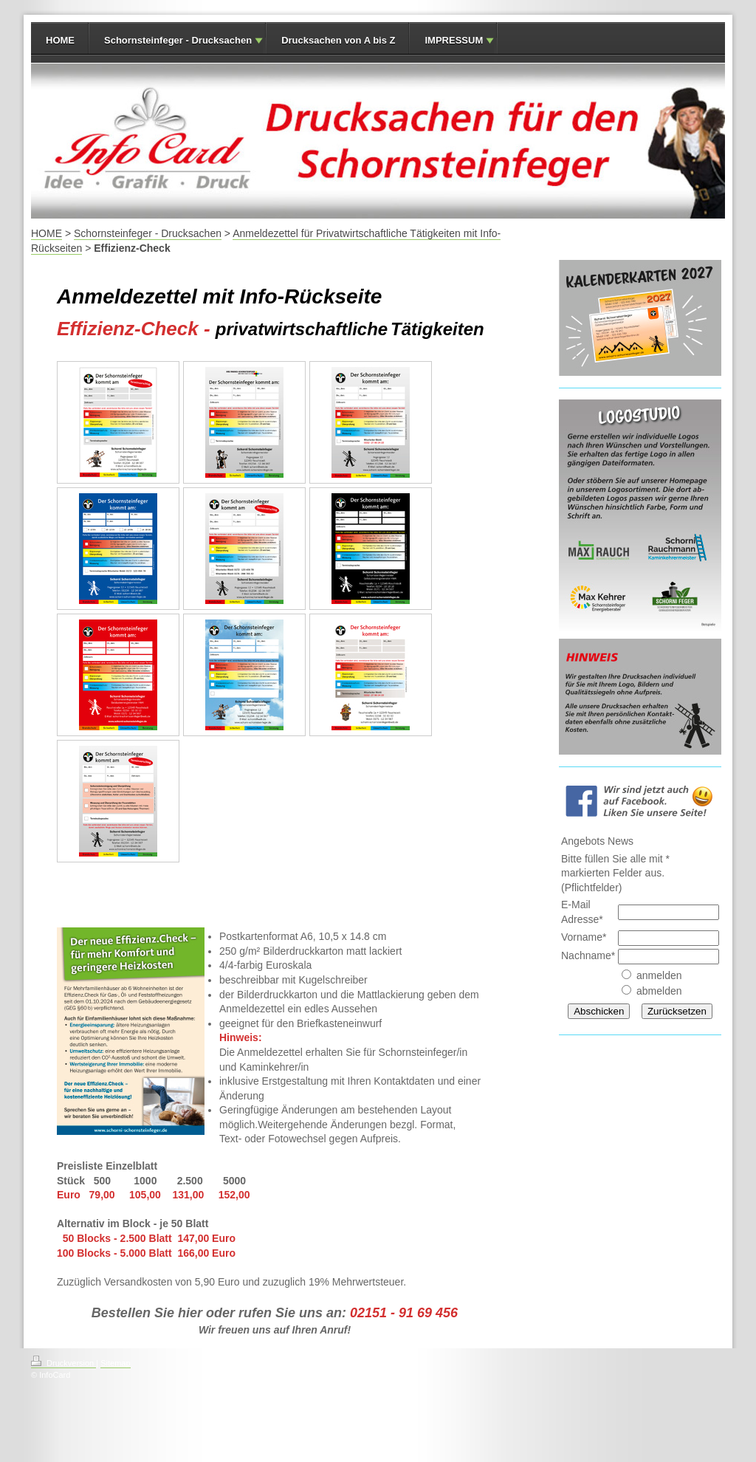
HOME (60, 40)
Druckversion (63, 1363)
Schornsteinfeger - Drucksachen (178, 40)
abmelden (659, 991)
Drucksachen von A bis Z (338, 40)
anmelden (659, 975)
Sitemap (115, 1363)
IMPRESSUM (454, 40)
